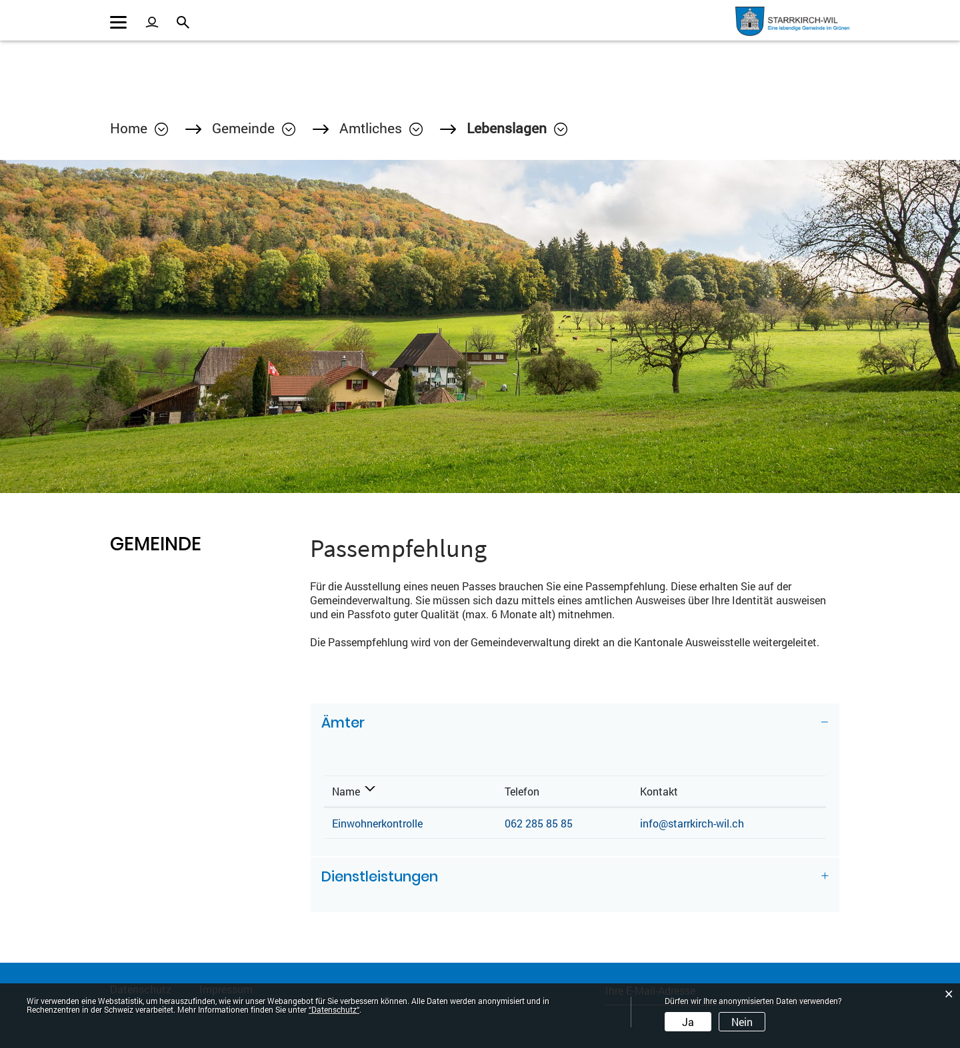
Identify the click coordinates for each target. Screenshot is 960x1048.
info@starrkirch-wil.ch (692, 823)
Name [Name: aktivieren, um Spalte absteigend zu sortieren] (346, 791)
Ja (688, 1022)
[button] (253, 128)
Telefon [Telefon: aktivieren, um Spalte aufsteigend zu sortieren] (522, 791)
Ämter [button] (343, 722)
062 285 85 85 (539, 823)
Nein (742, 1022)
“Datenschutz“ (334, 1009)
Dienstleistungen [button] (379, 876)
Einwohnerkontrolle (377, 823)
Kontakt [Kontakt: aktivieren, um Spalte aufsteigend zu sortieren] (659, 791)
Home (128, 128)
